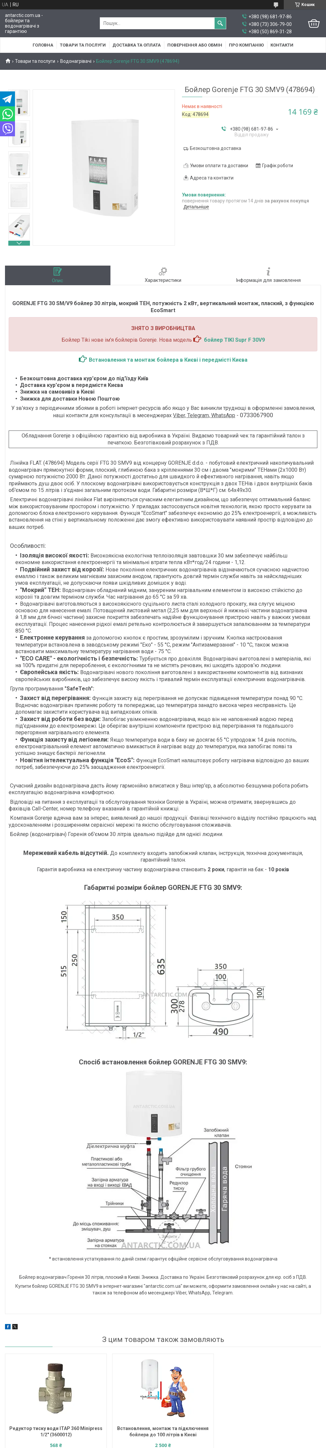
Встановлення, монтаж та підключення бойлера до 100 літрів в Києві (163, 1431)
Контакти (281, 45)
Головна (43, 45)
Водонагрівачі (75, 61)
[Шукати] (220, 23)
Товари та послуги (83, 45)
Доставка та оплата (136, 45)
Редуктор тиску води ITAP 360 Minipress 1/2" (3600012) (55, 1431)
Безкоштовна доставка (215, 148)
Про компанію (246, 45)
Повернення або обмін (194, 45)
